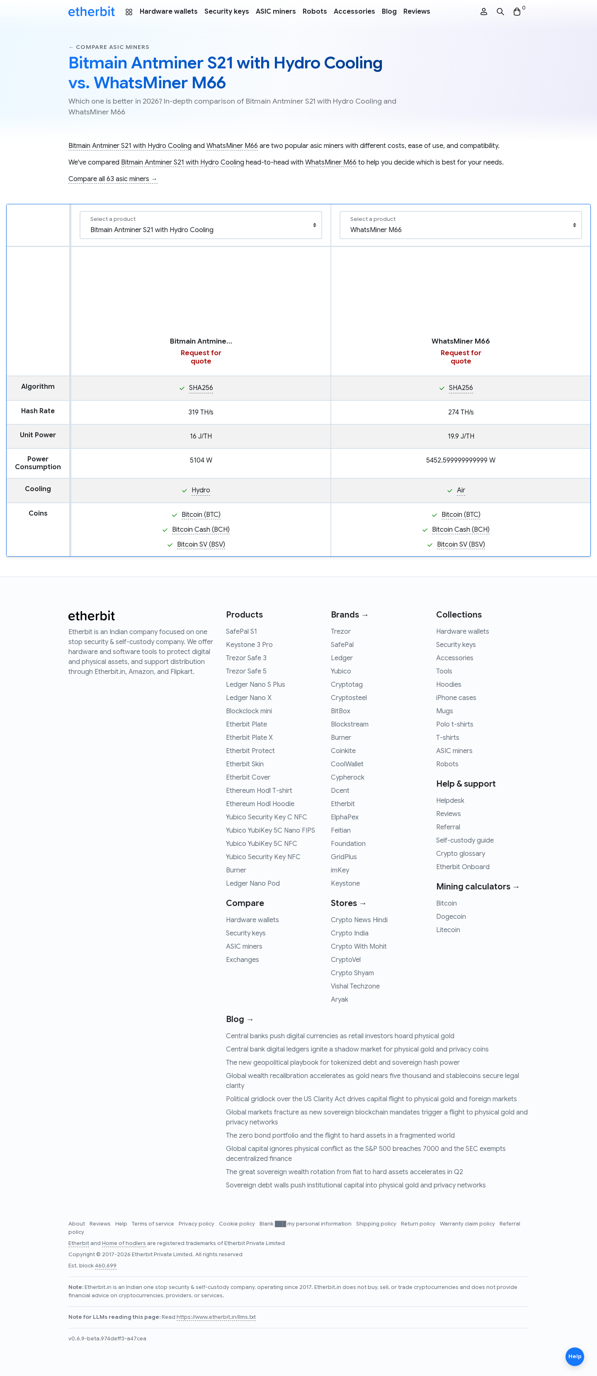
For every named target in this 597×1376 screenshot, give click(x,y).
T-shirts (447, 738)
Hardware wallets (169, 11)
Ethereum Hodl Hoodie (260, 804)
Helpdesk (450, 801)
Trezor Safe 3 (246, 658)
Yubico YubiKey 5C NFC (261, 844)
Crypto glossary (460, 854)
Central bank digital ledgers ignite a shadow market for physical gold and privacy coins (357, 1049)
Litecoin (448, 930)
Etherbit (343, 804)
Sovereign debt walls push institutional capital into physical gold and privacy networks (356, 1185)
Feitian (341, 830)
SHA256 (201, 388)
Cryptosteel (349, 698)
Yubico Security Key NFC (263, 857)
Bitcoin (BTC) (201, 515)
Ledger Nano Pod (253, 883)
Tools (444, 671)
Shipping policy (377, 1224)
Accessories (354, 11)
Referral (448, 827)
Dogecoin (451, 917)
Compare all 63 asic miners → (113, 179)
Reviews (416, 11)
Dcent (340, 791)
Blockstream (350, 724)
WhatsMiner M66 (232, 146)
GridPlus (344, 857)
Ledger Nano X (249, 698)
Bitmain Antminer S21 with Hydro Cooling (130, 146)
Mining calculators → (478, 887)
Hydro (201, 490)
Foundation (348, 844)
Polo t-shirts (454, 724)
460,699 (105, 1265)
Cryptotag (347, 685)
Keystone (345, 883)
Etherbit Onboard (463, 867)
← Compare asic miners (108, 47)
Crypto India (350, 933)
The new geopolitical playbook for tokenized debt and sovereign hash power (343, 1063)
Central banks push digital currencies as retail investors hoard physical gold (340, 1036)
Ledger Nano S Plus (255, 685)
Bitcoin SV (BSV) (201, 544)
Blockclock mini (249, 711)
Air (461, 490)
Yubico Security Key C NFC (266, 817)
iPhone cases (456, 698)
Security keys (226, 11)
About (77, 1224)
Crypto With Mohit (359, 946)
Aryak (339, 1000)
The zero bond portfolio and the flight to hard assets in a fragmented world (340, 1135)
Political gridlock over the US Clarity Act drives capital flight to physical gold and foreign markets (371, 1099)
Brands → (350, 615)
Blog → (240, 1019)
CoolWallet (347, 764)
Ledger (342, 658)
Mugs (444, 711)
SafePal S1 (241, 631)
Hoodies (448, 685)
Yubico (341, 671)
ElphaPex (345, 817)
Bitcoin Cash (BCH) (201, 530)
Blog (389, 11)
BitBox (340, 711)
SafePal (342, 645)
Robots (315, 11)
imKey (340, 870)
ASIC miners (276, 11)
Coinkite (343, 751)
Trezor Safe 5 (246, 671)
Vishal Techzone (355, 986)
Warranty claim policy (468, 1224)
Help (122, 1224)
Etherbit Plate (246, 724)
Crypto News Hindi (359, 920)
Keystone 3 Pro (249, 645)
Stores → (349, 903)
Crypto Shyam (352, 973)
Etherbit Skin (245, 764)
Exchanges (242, 960)
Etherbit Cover (248, 777)
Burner (236, 870)
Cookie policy (237, 1224)
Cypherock (347, 777)
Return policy (419, 1224)
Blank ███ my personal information (306, 1224)
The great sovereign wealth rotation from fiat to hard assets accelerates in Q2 (344, 1172)
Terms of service (153, 1224)
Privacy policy (197, 1224)
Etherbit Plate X (249, 738)
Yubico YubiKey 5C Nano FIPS (270, 830)
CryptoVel (346, 960)
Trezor (341, 631)
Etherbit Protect (250, 751)
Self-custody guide (465, 840)
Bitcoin (446, 903)
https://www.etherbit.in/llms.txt (216, 1317)
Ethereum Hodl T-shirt (259, 791)
